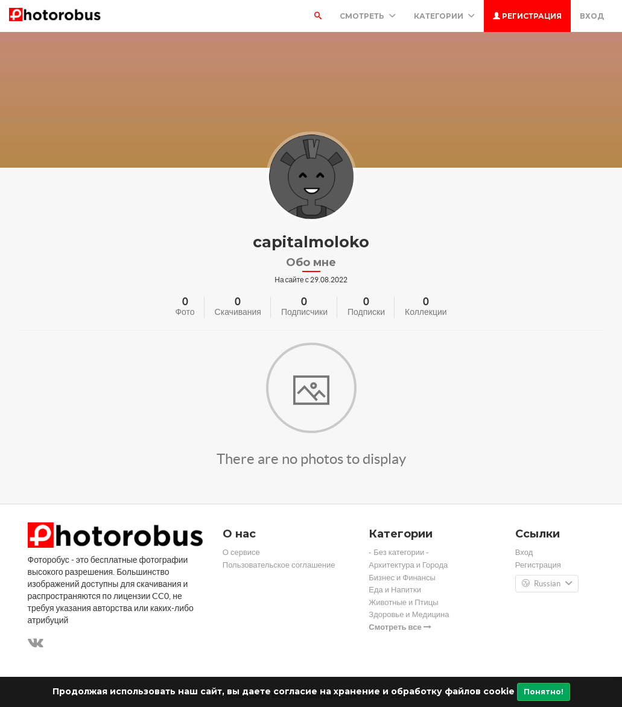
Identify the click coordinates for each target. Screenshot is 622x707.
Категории (444, 16)
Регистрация (527, 16)
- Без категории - (399, 552)
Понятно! (543, 691)
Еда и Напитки (395, 589)
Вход (592, 16)
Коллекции (426, 312)
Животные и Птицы (403, 602)
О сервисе (241, 552)
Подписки (366, 312)
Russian (547, 584)
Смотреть (368, 16)
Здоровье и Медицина (409, 614)
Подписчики (304, 312)
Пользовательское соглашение (279, 564)
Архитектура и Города (408, 564)
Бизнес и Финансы (402, 577)
